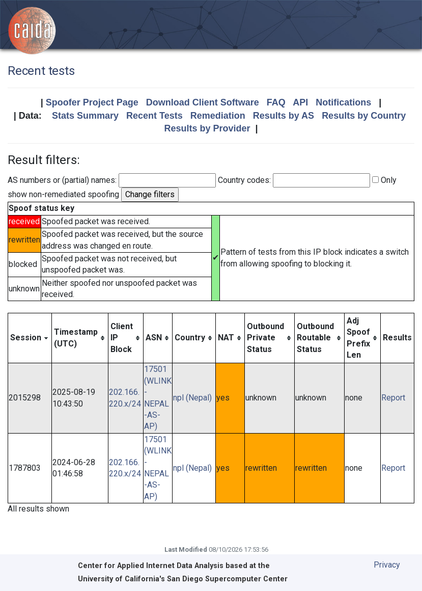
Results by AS (283, 116)
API (300, 102)
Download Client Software (202, 102)
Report (393, 397)
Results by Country (364, 116)
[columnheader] (30, 338)
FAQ (276, 102)
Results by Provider (207, 128)
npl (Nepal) (192, 397)
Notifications (343, 102)
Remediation (217, 116)
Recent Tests (154, 116)
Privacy (387, 565)
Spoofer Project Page (92, 102)
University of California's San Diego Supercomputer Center (183, 579)
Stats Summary (85, 116)
